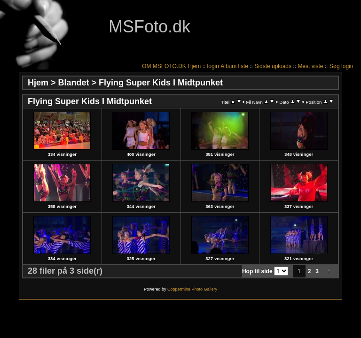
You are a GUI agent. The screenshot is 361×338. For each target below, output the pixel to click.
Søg (335, 66)
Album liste (234, 66)
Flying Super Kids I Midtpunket (161, 82)
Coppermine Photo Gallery (192, 289)
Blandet (73, 82)
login (213, 66)
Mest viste (310, 66)
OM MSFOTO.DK (164, 66)
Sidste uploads (272, 66)
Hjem (194, 66)
